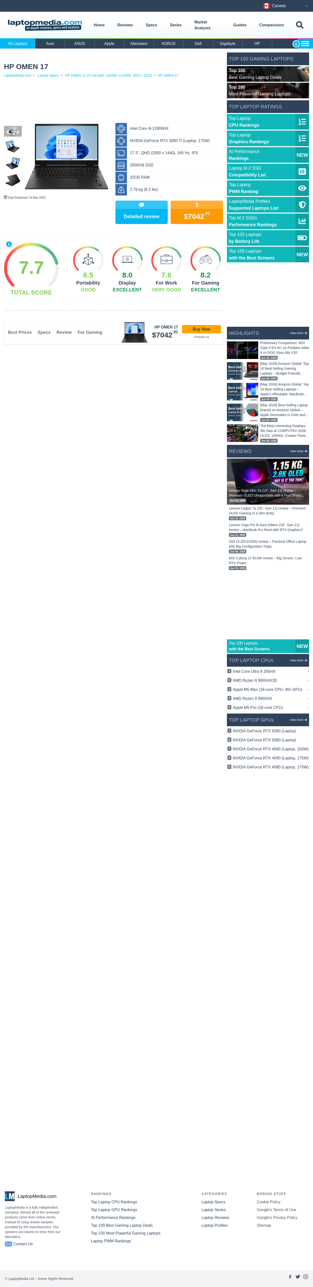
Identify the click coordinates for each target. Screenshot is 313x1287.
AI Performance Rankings (113, 1218)
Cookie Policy (268, 1202)
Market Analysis (202, 25)
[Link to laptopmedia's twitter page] (297, 1278)
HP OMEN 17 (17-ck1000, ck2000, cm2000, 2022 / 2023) (108, 75)
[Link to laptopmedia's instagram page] (305, 1278)
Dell (198, 43)
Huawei (286, 43)
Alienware (138, 43)
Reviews (125, 25)
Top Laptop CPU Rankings (114, 1202)
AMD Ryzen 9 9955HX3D (271, 681)
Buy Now (201, 329)
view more (298, 333)
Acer (50, 43)
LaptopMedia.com (17, 75)
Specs (151, 25)
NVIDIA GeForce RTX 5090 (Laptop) (264, 731)
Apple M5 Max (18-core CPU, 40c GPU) (271, 690)
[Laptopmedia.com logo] (46, 25)
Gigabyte (227, 43)
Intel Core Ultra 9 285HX (271, 671)
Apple (109, 43)
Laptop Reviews (215, 1218)
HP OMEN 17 (168, 75)
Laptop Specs (48, 75)
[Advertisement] (113, 101)
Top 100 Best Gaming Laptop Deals (122, 1225)
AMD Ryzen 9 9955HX (271, 699)
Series (176, 25)
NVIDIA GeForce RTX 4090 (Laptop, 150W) (271, 749)
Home (99, 25)
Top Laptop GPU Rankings (114, 1210)
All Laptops (17, 43)
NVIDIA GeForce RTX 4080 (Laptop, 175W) (271, 767)
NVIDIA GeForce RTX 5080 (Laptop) (264, 740)
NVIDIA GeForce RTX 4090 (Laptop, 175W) (271, 758)
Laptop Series (213, 1210)
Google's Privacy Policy (277, 1218)
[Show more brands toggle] (305, 44)
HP (257, 43)
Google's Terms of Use (276, 1210)
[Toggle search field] (299, 25)
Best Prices (20, 332)
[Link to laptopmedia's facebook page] (290, 1278)
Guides (239, 25)
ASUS (79, 43)
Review (64, 332)
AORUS (169, 43)
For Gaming (90, 332)
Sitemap (264, 1225)
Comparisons (271, 25)
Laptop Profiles (214, 1225)
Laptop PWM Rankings (111, 1241)
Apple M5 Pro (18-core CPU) (271, 708)
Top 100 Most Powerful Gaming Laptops (126, 1233)
